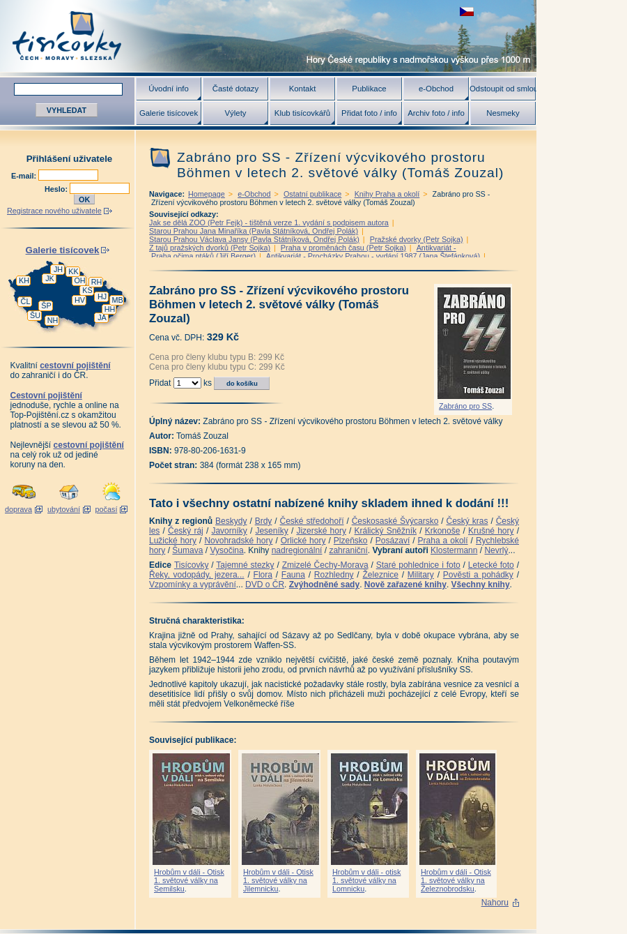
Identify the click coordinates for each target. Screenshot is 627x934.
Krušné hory (491, 531)
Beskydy (231, 521)
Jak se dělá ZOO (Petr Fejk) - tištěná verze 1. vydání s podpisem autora (269, 222)
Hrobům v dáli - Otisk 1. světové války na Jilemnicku (278, 880)
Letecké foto (491, 565)
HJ (102, 296)
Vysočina (226, 550)
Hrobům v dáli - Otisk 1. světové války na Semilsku (189, 880)
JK (49, 278)
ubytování (63, 509)
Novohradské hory (238, 540)
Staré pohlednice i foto (418, 565)
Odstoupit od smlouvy (503, 88)
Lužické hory (172, 540)
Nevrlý (496, 550)
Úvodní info (168, 88)
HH (110, 309)
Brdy (263, 521)
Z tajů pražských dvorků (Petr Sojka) (209, 247)
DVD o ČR (264, 584)
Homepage (206, 194)
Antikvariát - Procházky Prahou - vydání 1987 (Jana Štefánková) (373, 256)
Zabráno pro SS (465, 406)
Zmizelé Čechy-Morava (325, 565)
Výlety (235, 113)
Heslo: (57, 189)
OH (79, 280)
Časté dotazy (235, 88)
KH (24, 280)
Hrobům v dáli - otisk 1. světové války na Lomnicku (366, 880)
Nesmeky (502, 113)
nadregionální (297, 550)
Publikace (369, 88)
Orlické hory (303, 540)
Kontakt (302, 88)
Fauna (293, 575)
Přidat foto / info (369, 113)
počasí (106, 509)
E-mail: (24, 176)
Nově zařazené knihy (405, 584)
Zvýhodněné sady (324, 584)
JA (102, 317)
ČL (26, 301)
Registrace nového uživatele (54, 210)
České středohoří (312, 521)
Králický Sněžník (386, 531)
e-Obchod (436, 88)
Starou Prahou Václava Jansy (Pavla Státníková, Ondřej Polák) (254, 239)
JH (58, 269)
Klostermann (454, 550)
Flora (263, 575)
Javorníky (229, 531)
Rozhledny (334, 575)
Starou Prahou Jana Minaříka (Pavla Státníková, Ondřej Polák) (253, 231)
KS (87, 290)
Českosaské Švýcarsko (395, 521)
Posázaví (393, 540)
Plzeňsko (351, 540)
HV (80, 300)
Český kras (467, 521)
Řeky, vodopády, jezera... (197, 575)
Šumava (187, 550)
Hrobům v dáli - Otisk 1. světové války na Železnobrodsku (456, 880)
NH (53, 320)
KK (73, 271)
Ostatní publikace (312, 194)
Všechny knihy (480, 584)
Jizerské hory (321, 531)
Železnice (380, 575)
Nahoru (495, 902)
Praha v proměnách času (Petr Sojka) (343, 247)
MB (117, 300)
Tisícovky (191, 565)
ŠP (46, 305)
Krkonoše (442, 531)
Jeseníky (271, 531)
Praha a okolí (443, 540)
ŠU (35, 315)
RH (96, 282)
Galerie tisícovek (168, 113)
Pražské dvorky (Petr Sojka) (416, 239)
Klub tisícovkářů (302, 113)
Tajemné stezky (245, 565)
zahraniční (348, 550)
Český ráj (185, 531)
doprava (18, 509)
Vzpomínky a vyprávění (192, 584)
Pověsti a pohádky (478, 575)
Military (421, 575)
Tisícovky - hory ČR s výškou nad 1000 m (268, 36)
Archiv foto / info (436, 113)
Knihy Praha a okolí (387, 194)
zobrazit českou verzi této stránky (467, 11)
